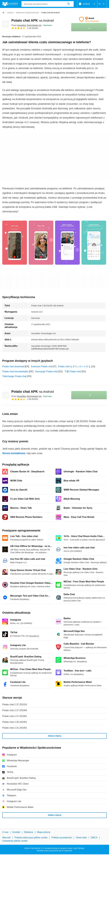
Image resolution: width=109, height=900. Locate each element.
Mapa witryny (43, 832)
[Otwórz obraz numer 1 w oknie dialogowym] (41, 243)
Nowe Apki (81, 837)
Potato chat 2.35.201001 (14, 722)
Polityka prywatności (62, 837)
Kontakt (16, 832)
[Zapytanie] (47, 4)
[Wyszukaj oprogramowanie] (68, 4)
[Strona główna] (3, 12)
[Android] (10, 13)
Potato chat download (13, 366)
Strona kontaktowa (13, 453)
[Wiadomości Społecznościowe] (27, 13)
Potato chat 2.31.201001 (14, 728)
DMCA (94, 837)
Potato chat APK (32, 20)
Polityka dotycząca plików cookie (30, 837)
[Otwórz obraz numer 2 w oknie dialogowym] (67, 243)
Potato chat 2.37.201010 (14, 704)
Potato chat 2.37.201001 (14, 716)
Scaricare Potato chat (42, 366)
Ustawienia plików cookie (15, 841)
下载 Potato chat (72, 371)
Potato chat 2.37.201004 (14, 710)
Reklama (28, 832)
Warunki (6, 837)
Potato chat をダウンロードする (74, 366)
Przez (26, 25)
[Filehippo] (10, 4)
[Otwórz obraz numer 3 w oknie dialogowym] (93, 243)
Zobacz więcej (54, 736)
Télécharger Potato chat (14, 376)
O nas (5, 832)
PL (101, 4)
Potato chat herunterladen (15, 371)
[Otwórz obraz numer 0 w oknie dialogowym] (14, 243)
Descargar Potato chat (46, 371)
